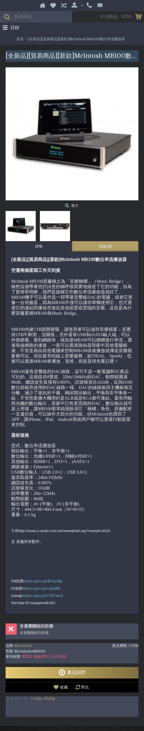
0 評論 (36, 698)
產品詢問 (72, 672)
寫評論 (49, 698)
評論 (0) (105, 246)
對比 (85, 687)
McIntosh (23, 646)
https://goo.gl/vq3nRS (41, 588)
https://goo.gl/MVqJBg (43, 581)
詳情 (38, 246)
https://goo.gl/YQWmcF (42, 596)
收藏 (64, 687)
